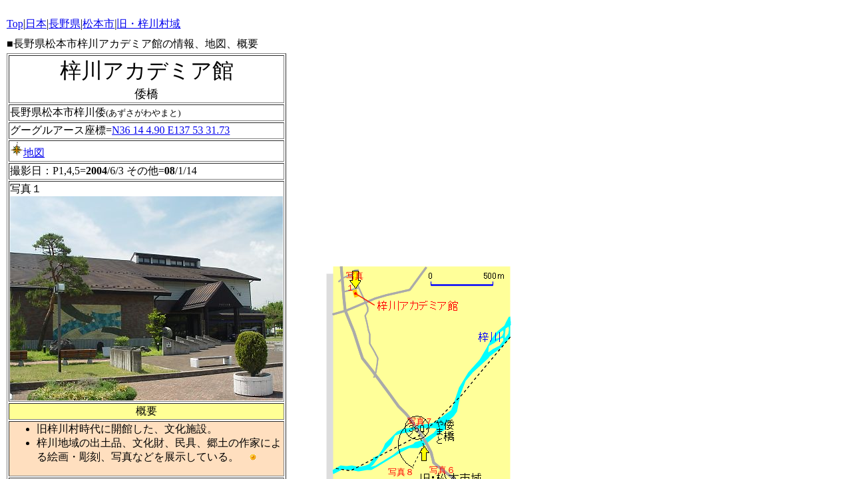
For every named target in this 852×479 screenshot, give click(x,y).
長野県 (65, 23)
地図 (27, 152)
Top (15, 23)
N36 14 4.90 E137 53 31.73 (171, 130)
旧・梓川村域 (148, 23)
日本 (36, 23)
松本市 (98, 23)
